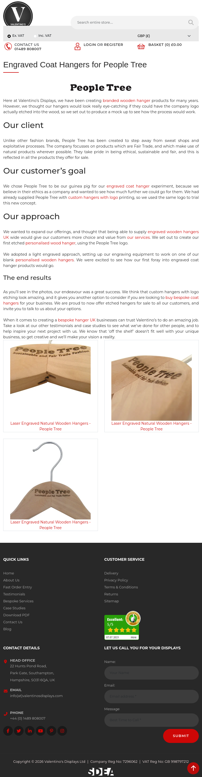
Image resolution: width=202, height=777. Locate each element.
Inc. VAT (44, 36)
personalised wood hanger (50, 243)
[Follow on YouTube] (40, 731)
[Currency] (165, 35)
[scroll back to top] (193, 768)
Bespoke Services (18, 601)
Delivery (111, 573)
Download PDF (16, 615)
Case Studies (14, 608)
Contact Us (12, 622)
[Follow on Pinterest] (51, 731)
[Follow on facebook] (8, 731)
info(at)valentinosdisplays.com (36, 696)
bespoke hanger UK (77, 320)
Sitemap (111, 601)
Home (8, 573)
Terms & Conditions (121, 587)
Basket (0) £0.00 (165, 44)
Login (90, 44)
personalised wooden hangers (45, 260)
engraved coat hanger (127, 186)
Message (112, 709)
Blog (7, 629)
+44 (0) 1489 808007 (28, 718)
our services (138, 237)
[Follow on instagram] (62, 731)
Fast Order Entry (17, 587)
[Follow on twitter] (19, 731)
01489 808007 (27, 49)
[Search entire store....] (127, 22)
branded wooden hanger (126, 100)
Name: (110, 661)
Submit (181, 736)
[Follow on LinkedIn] (30, 731)
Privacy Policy (116, 580)
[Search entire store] (191, 22)
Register (113, 44)
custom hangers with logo (93, 197)
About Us (11, 580)
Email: (109, 685)
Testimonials (14, 594)
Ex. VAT (18, 36)
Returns (111, 594)
